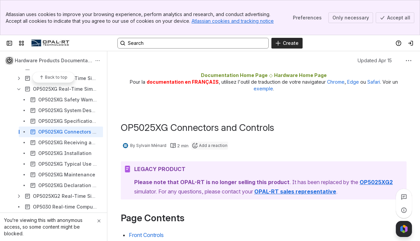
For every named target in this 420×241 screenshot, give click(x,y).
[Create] (287, 43)
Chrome (336, 82)
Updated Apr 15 (375, 60)
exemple (263, 88)
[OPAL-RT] (50, 43)
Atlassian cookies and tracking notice (233, 21)
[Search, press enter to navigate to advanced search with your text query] (193, 43)
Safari (373, 82)
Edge (353, 82)
